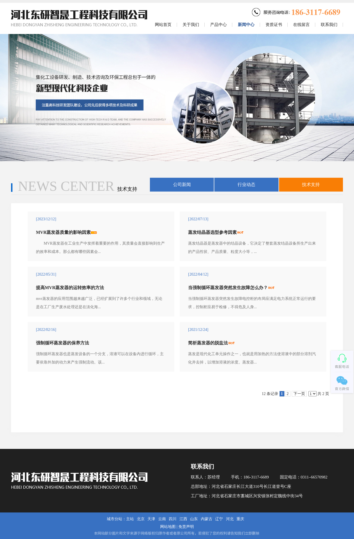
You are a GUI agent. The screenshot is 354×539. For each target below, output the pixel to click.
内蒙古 (206, 519)
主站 (130, 519)
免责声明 (186, 527)
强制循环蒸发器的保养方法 (62, 343)
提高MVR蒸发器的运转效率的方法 (70, 287)
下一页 (299, 394)
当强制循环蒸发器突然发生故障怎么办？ (228, 287)
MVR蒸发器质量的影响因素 (63, 232)
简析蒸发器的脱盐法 (208, 343)
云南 (162, 519)
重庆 (240, 519)
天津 (151, 519)
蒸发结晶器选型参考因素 (212, 232)
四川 (172, 519)
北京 (141, 519)
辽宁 (219, 519)
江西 (183, 519)
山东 (194, 519)
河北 (230, 519)
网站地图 (168, 527)
